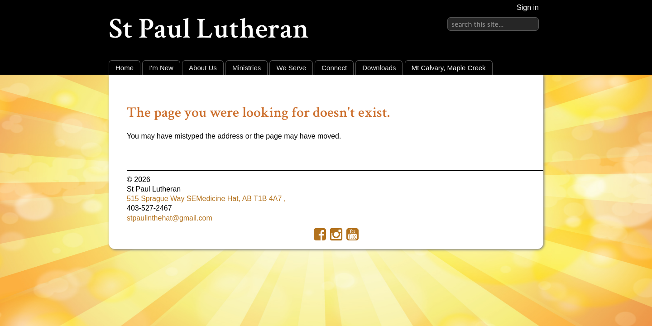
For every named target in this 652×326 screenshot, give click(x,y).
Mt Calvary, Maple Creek (449, 68)
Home (124, 68)
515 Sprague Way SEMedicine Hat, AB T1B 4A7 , (206, 198)
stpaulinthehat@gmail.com (169, 218)
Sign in (528, 7)
